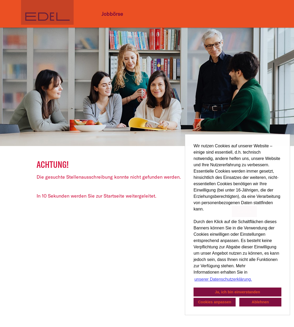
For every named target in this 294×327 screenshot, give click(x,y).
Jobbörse (112, 14)
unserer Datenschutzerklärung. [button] (223, 279)
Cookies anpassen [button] (214, 302)
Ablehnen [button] (260, 302)
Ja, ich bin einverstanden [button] (237, 292)
